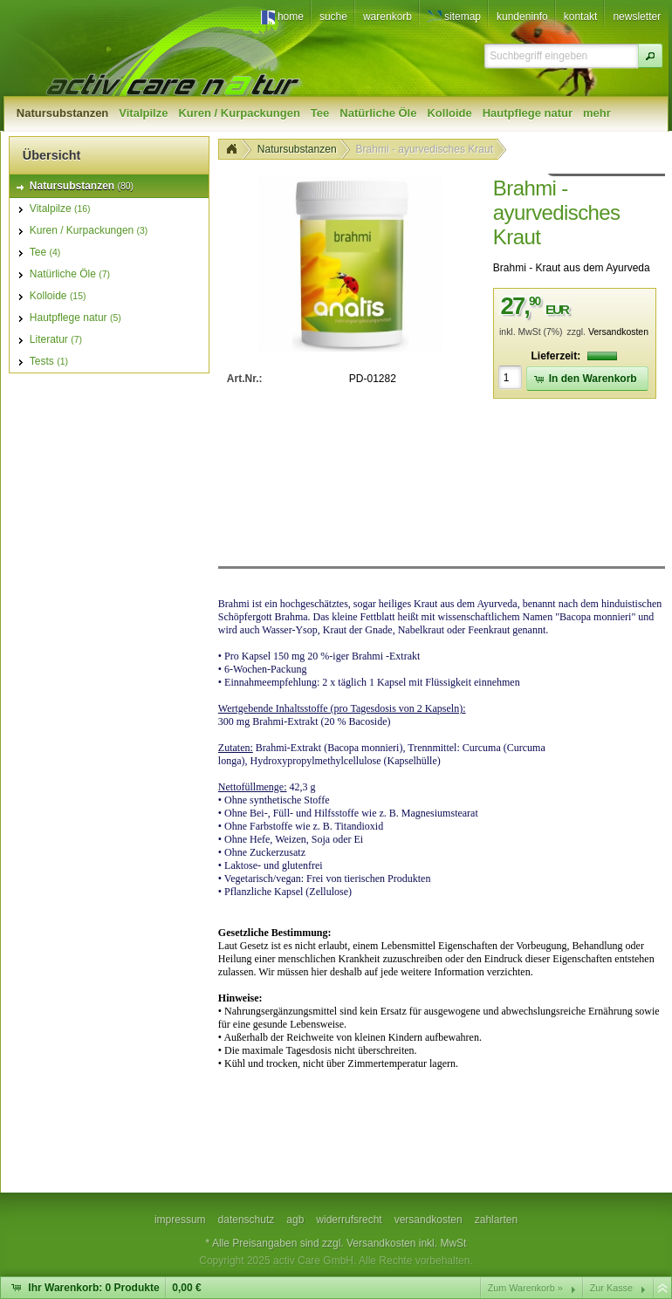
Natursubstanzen (297, 149)
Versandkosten (618, 332)
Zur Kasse (611, 1287)
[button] (650, 56)
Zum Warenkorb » (525, 1287)
